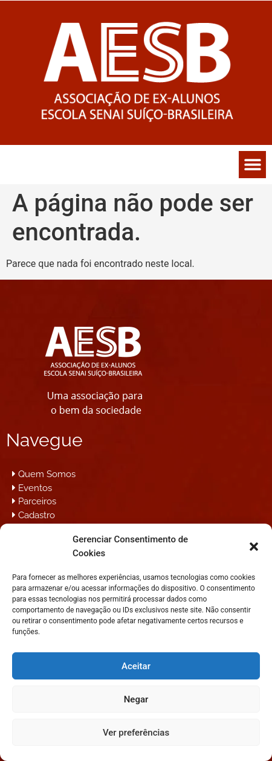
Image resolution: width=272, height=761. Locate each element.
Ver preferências (136, 732)
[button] (254, 547)
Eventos (35, 488)
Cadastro (36, 515)
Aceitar (136, 666)
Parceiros (37, 501)
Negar (136, 699)
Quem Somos (47, 474)
